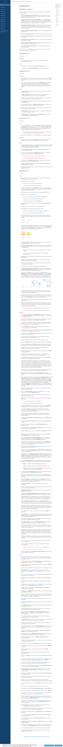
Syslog (35, 369)
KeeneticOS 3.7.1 (57, 21)
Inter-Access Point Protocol (26, 557)
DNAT (26, 424)
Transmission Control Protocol (35, 696)
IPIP (30, 203)
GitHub (38, 43)
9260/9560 (42, 608)
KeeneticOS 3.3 (3, 28)
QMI (41, 333)
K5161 (32, 201)
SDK (35, 525)
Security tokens (27, 457)
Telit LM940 (35, 266)
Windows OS (30, 526)
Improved (57, 18)
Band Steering (47, 730)
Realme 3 (28, 140)
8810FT (33, 256)
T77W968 (41, 388)
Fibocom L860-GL (46, 299)
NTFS (39, 97)
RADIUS (47, 314)
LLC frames (47, 556)
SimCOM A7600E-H (35, 192)
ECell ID (33, 413)
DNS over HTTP (39, 323)
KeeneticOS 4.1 (3, 13)
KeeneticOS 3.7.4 (57, 7)
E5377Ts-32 (32, 135)
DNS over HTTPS (44, 506)
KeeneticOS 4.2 (3, 11)
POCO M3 (29, 708)
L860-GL (33, 394)
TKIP (23, 126)
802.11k (34, 567)
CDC (31, 486)
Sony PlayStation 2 (26, 552)
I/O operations (44, 668)
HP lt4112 (35, 196)
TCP (40, 679)
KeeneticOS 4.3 (3, 9)
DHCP (22, 540)
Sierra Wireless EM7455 (38, 690)
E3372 (48, 676)
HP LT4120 (30, 185)
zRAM (40, 417)
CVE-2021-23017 (45, 483)
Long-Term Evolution (45, 708)
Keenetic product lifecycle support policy (4, 31)
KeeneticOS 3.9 (3, 17)
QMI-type (38, 208)
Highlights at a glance (58, 6)
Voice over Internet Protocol (31, 574)
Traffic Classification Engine (45, 15)
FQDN (44, 514)
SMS (33, 242)
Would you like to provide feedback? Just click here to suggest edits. (36, 736)
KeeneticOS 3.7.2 (57, 15)
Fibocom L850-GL (34, 299)
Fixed (57, 10)
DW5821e (37, 388)
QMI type (25, 502)
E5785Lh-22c (37, 259)
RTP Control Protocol (27, 701)
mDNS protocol (24, 303)
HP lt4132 (37, 210)
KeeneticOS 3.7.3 (57, 11)
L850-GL (29, 394)
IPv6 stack (35, 724)
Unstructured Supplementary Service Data (43, 446)
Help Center (33, 50)
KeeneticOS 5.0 (3, 7)
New (56, 17)
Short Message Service (32, 336)
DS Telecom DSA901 (31, 183)
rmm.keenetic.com (37, 22)
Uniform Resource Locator (27, 323)
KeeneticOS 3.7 (57, 4)
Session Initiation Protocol (33, 700)
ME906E (31, 196)
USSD (36, 662)
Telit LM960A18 (31, 213)
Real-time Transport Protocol (45, 700)
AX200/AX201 (48, 608)
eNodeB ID (26, 414)
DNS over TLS (34, 584)
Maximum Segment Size (25, 680)
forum (48, 49)
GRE (32, 203)
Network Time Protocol (27, 598)
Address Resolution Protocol (31, 474)
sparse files (29, 97)
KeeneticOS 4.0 (3, 15)
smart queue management (32, 529)
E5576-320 (32, 198)
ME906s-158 (32, 210)
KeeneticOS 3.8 (3, 19)
